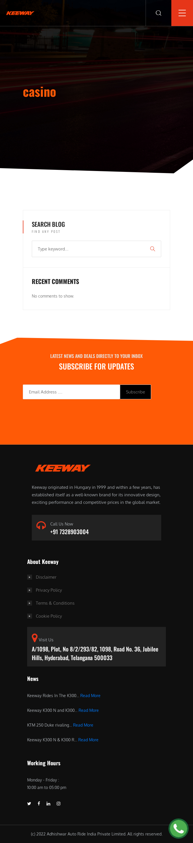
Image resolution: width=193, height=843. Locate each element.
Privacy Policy (49, 590)
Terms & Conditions (55, 603)
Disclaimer (46, 577)
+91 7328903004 (69, 531)
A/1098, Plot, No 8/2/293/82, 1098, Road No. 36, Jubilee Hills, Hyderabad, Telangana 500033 (95, 653)
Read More (90, 695)
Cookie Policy (49, 616)
